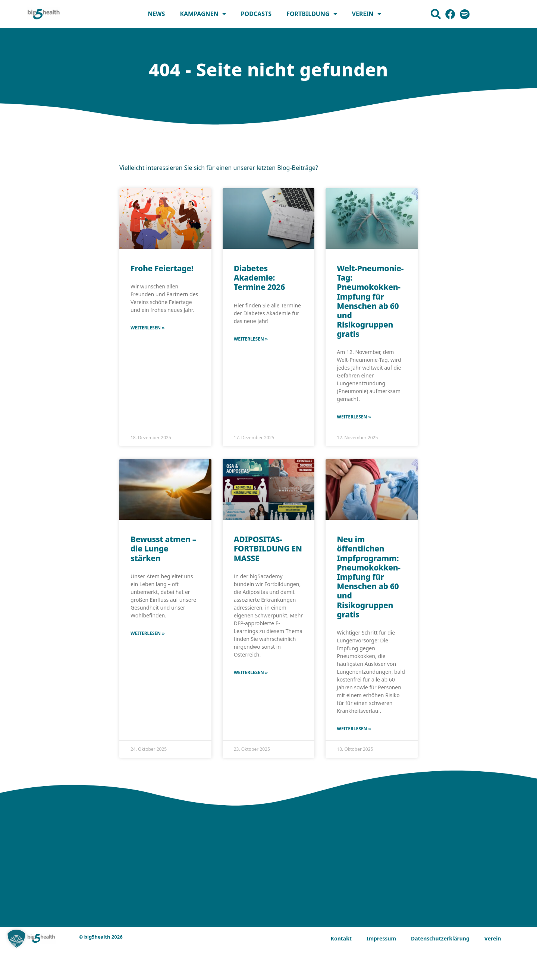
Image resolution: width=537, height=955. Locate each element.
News (156, 14)
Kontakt (341, 938)
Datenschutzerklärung (440, 938)
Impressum (381, 938)
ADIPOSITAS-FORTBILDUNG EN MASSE (268, 548)
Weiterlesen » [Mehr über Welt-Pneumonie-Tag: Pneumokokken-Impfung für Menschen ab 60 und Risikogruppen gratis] (354, 417)
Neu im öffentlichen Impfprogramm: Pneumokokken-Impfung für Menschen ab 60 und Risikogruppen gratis (368, 577)
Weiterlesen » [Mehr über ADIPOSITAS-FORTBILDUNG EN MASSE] (251, 672)
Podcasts (256, 14)
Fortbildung (311, 13)
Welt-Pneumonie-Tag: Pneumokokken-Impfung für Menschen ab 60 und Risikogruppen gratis (370, 301)
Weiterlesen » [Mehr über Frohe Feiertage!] (148, 328)
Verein (366, 13)
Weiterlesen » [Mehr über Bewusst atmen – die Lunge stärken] (148, 633)
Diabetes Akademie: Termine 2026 (259, 277)
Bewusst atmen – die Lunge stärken (163, 548)
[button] (16, 938)
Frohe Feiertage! (162, 268)
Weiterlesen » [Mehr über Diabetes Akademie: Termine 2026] (251, 339)
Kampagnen (203, 13)
